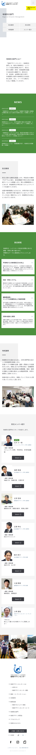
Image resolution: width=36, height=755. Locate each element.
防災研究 (27, 25)
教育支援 (13, 702)
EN (23, 735)
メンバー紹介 (28, 29)
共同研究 (13, 698)
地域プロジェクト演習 (18, 705)
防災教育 (11, 25)
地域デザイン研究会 (16, 715)
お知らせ (15, 687)
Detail (17, 458)
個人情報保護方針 (24, 747)
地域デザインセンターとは (18, 684)
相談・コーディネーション (18, 694)
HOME (12, 735)
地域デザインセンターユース (20, 708)
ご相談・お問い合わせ (17, 731)
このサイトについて (12, 747)
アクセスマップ (15, 719)
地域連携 (11, 29)
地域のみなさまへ (15, 723)
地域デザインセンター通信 (20, 690)
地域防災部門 (14, 712)
